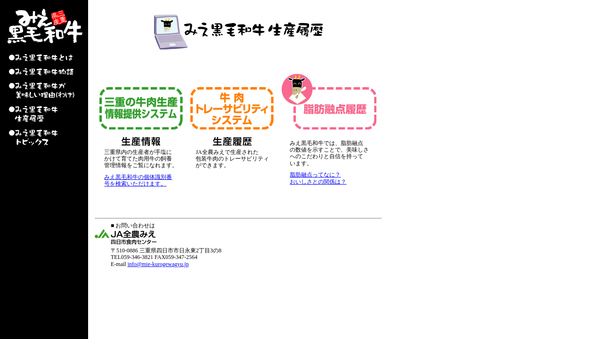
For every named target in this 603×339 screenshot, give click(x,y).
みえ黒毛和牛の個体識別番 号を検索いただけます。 (138, 180)
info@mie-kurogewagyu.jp (158, 264)
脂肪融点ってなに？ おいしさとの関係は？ (318, 178)
